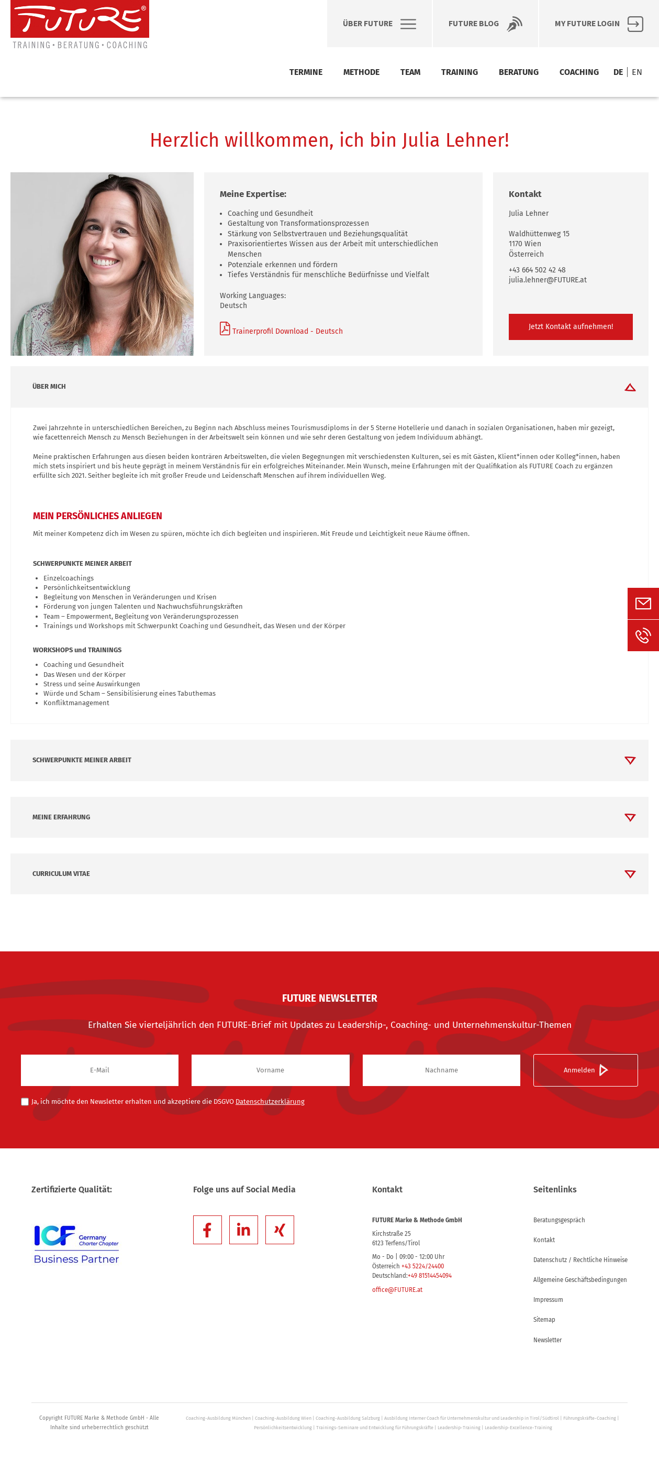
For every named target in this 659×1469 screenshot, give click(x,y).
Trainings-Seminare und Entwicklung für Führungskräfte (374, 1427)
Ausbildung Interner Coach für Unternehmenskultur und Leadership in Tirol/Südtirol (471, 1418)
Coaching (579, 72)
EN (637, 72)
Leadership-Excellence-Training (518, 1427)
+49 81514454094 (430, 1275)
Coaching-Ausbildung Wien (283, 1418)
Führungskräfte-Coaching (589, 1418)
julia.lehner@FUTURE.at (548, 280)
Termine (305, 72)
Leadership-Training (459, 1427)
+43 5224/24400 (422, 1266)
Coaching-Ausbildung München (218, 1418)
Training (459, 72)
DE (618, 72)
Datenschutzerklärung (270, 1101)
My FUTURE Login (599, 24)
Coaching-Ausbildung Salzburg (348, 1418)
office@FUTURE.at (397, 1289)
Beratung (519, 72)
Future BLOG (485, 24)
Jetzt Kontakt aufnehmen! (571, 326)
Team (410, 72)
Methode (361, 72)
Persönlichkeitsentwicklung (283, 1427)
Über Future (379, 24)
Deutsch (328, 331)
